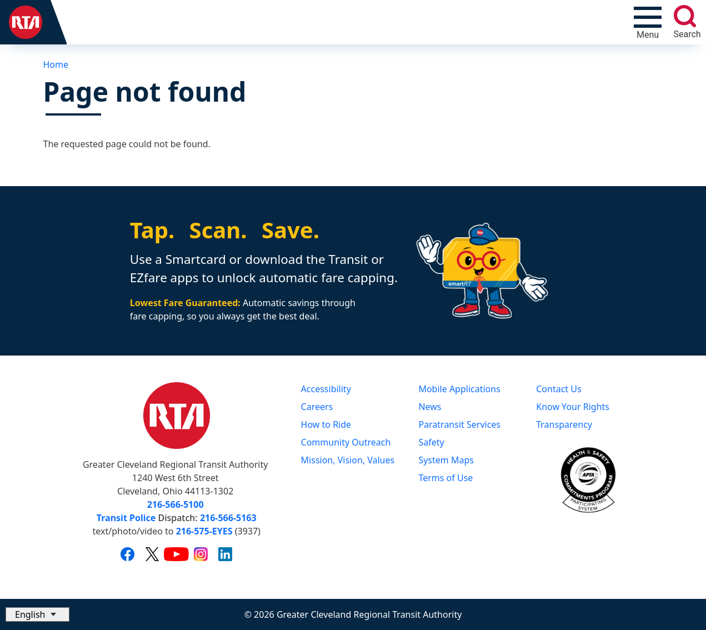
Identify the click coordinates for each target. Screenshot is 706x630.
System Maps (446, 460)
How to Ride (326, 424)
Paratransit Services (459, 424)
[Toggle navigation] (648, 22)
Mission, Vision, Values (348, 460)
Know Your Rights (572, 407)
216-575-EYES (204, 531)
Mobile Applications (459, 389)
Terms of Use (445, 478)
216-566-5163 (228, 518)
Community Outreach (346, 442)
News (429, 407)
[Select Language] (37, 614)
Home (56, 64)
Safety (431, 442)
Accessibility (326, 389)
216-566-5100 (175, 504)
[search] (685, 16)
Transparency (564, 424)
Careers (317, 407)
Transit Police (126, 518)
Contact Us (558, 389)
